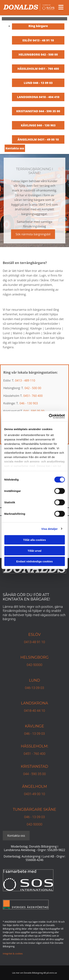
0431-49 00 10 (34, 794)
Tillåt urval (34, 550)
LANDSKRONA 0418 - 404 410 (38, 97)
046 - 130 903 (29, 403)
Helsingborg (34, 657)
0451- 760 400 (33, 396)
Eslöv (34, 634)
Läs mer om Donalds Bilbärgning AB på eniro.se (34, 972)
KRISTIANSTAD (34, 766)
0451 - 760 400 (34, 754)
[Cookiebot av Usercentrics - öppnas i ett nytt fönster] (49, 416)
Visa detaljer (49, 528)
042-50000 (34, 665)
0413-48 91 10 (34, 642)
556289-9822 (56, 850)
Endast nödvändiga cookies (34, 561)
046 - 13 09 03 (34, 734)
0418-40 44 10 (34, 711)
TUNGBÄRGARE (27, 809)
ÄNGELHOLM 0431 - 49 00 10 (38, 139)
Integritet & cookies (13, 953)
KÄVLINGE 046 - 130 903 (38, 125)
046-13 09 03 (34, 688)
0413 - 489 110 (25, 380)
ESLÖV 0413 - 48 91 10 (38, 40)
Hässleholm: (34, 746)
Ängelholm (34, 786)
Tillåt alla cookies (34, 539)
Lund (34, 680)
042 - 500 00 (32, 388)
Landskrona (34, 703)
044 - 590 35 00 (34, 774)
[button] (15, 148)
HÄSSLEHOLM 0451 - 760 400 (38, 69)
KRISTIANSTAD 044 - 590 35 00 (38, 111)
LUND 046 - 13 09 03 (38, 83)
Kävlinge (34, 726)
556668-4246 (34, 860)
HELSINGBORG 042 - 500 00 (38, 54)
